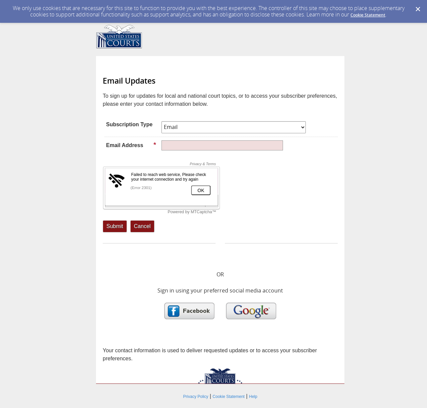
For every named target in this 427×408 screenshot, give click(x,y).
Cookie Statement (367, 15)
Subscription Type (129, 124)
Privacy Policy (195, 396)
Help (253, 396)
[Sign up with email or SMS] (115, 226)
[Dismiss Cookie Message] (418, 9)
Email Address (131, 145)
